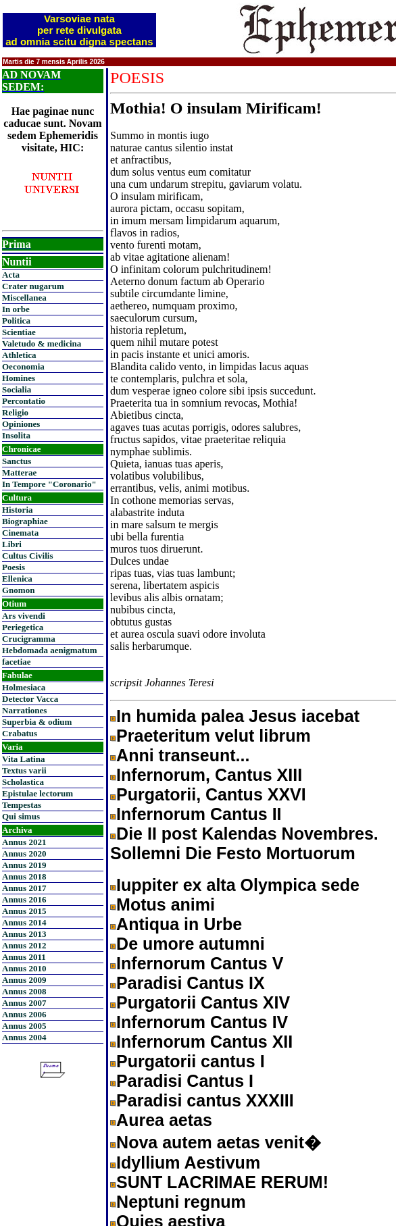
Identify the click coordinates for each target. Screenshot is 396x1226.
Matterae (19, 472)
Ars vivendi (23, 616)
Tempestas (21, 805)
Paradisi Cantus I (184, 1080)
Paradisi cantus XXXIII (205, 1100)
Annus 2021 (24, 842)
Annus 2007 (24, 1003)
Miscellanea (24, 297)
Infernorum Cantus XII (204, 1041)
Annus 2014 (24, 922)
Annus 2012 (24, 945)
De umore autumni (190, 943)
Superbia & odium (37, 722)
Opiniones (21, 424)
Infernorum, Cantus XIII (209, 774)
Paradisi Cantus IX (190, 982)
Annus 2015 (24, 911)
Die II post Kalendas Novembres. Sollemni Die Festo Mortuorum (244, 843)
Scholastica (23, 782)
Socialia (16, 389)
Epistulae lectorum (37, 793)
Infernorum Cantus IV (202, 1022)
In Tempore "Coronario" (49, 484)
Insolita (16, 435)
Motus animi (165, 904)
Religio (15, 412)
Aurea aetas (164, 1119)
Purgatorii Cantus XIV (203, 1002)
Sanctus (16, 461)
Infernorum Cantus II (198, 813)
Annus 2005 (24, 1026)
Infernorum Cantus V (199, 963)
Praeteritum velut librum (213, 735)
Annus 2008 (24, 991)
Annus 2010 (24, 968)
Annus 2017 (24, 888)
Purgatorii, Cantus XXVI (211, 794)
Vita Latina (23, 759)
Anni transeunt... (182, 755)
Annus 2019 (24, 865)
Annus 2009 (24, 980)
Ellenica (17, 578)
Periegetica (22, 627)
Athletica (19, 355)
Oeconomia (23, 366)
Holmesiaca (23, 687)
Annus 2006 (24, 1014)
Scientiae (19, 332)
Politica (16, 320)
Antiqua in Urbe (179, 924)
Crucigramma (28, 639)
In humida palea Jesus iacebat (238, 716)
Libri (12, 544)
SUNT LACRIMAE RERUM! (222, 1182)
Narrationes (24, 710)
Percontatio (23, 401)
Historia (17, 510)
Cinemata (20, 533)
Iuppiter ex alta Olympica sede (238, 884)
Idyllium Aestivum (188, 1162)
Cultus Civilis (27, 556)
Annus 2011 (24, 957)
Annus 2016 (24, 899)
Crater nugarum (33, 286)
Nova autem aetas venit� (218, 1142)
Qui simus (21, 816)
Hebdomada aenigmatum (49, 650)
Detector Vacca (30, 699)
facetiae (16, 662)
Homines (18, 378)
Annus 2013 (24, 934)
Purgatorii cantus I (190, 1061)
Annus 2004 (24, 1037)
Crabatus (19, 733)
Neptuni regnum (181, 1201)
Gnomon (18, 590)
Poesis (13, 567)
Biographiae (25, 521)
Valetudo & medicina (41, 343)
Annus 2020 (24, 853)
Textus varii (24, 770)
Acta (11, 275)
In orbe (16, 309)
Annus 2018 (24, 876)
